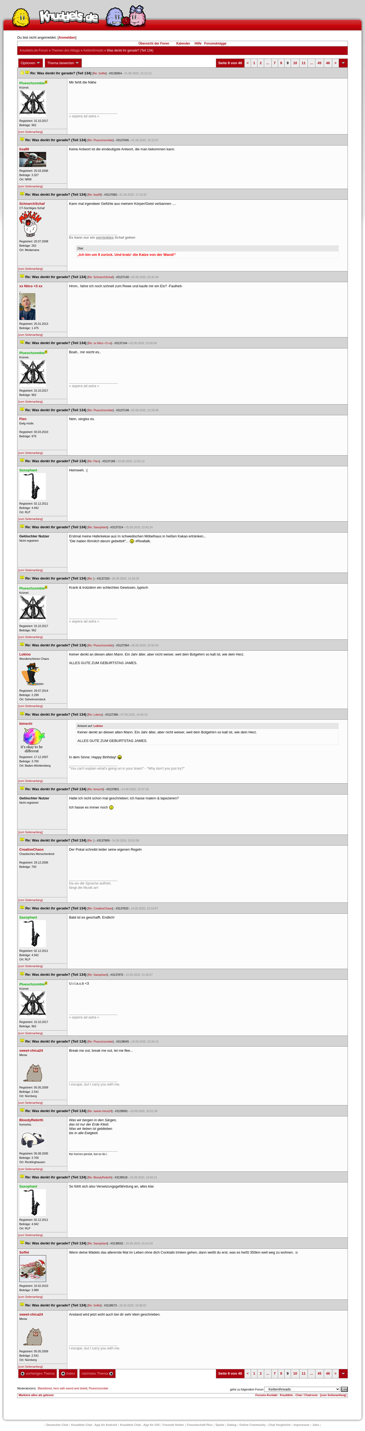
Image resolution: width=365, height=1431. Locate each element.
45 (319, 63)
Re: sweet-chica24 (100, 1111)
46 (328, 63)
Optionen (30, 63)
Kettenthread (93, 50)
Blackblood (45, 1388)
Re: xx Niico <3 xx (99, 343)
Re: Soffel (99, 73)
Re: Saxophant (97, 527)
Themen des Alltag (65, 50)
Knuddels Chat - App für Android (94, 1424)
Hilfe (198, 43)
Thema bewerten (63, 63)
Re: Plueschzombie (100, 140)
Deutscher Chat (57, 1424)
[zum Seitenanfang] (30, 131)
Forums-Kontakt (266, 1395)
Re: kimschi (95, 789)
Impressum (301, 1424)
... (267, 63)
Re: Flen (93, 461)
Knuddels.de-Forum (34, 50)
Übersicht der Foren (154, 43)
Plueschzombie (98, 1388)
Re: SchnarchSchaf (100, 277)
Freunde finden (173, 1424)
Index (68, 1373)
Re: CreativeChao (100, 908)
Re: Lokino (95, 714)
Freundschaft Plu (200, 1424)
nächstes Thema (97, 1373)
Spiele (220, 1424)
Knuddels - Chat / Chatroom (299, 1395)
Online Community (252, 1424)
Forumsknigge (215, 43)
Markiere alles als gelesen (36, 1395)
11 (303, 63)
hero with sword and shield (70, 1388)
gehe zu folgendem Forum (246, 1389)
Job (315, 1424)
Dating (231, 1424)
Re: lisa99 (94, 194)
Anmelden (66, 37)
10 (295, 63)
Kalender (183, 43)
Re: (91, 578)
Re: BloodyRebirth (99, 1177)
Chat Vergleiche (279, 1424)
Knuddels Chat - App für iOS (140, 1424)
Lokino (98, 725)
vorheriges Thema (37, 1373)
